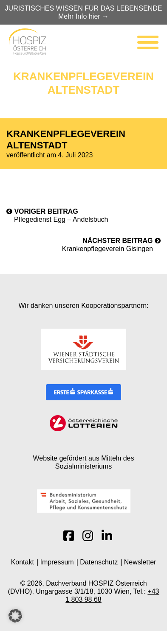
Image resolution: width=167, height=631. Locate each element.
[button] (15, 615)
